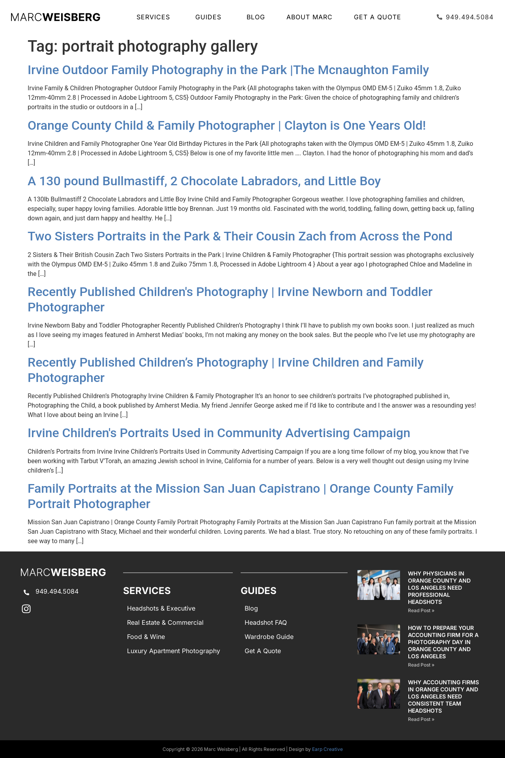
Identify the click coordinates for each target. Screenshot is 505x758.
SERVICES (155, 17)
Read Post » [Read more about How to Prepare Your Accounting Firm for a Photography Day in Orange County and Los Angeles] (421, 665)
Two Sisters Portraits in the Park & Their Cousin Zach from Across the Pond (240, 236)
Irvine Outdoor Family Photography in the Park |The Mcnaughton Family (228, 69)
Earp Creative (327, 749)
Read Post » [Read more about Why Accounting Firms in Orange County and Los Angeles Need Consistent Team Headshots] (421, 719)
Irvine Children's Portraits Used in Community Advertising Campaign (219, 432)
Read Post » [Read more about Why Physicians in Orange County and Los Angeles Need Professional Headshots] (421, 610)
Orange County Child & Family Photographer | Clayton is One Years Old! (227, 125)
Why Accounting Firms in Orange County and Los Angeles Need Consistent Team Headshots (443, 696)
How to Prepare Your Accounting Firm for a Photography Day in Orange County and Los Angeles (443, 641)
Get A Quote (377, 17)
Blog (256, 17)
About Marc (309, 17)
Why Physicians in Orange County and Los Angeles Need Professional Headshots (439, 587)
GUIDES (210, 17)
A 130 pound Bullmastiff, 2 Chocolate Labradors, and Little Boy (204, 180)
